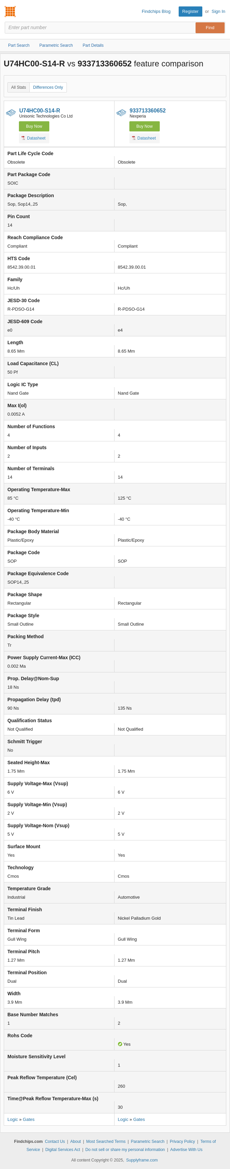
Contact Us (55, 1141)
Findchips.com (10, 11)
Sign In (218, 11)
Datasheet (34, 138)
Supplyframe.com (142, 1160)
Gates (29, 1119)
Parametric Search (147, 1141)
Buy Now (34, 126)
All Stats (18, 87)
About (75, 1141)
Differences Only (48, 87)
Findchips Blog (156, 11)
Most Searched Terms (106, 1141)
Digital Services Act (62, 1149)
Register (190, 11)
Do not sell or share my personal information (125, 1149)
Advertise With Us (186, 1149)
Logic (12, 1119)
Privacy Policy (182, 1141)
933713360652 (148, 110)
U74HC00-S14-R (39, 110)
